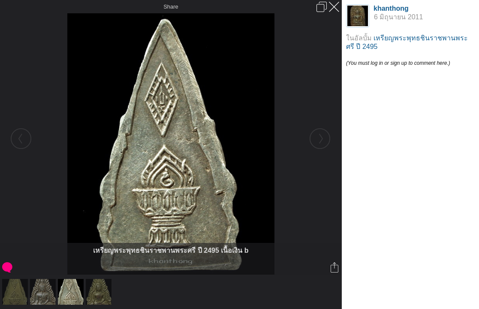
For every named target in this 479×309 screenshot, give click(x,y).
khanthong (391, 8)
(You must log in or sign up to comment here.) (398, 63)
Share (170, 6)
